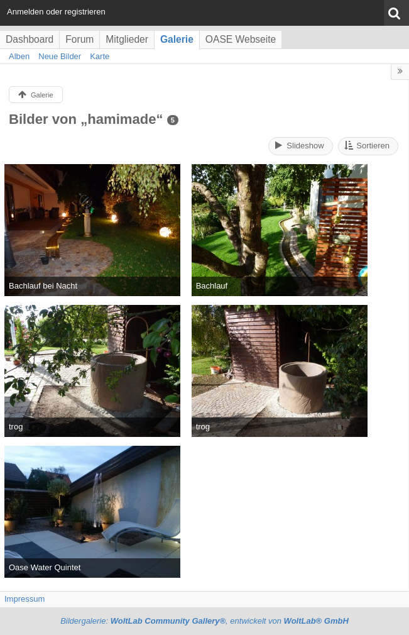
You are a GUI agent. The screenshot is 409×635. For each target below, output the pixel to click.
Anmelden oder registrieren (56, 11)
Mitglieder (127, 39)
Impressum (24, 599)
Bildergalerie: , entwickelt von (204, 621)
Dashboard (29, 39)
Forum (79, 39)
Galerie (177, 39)
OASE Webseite (240, 39)
